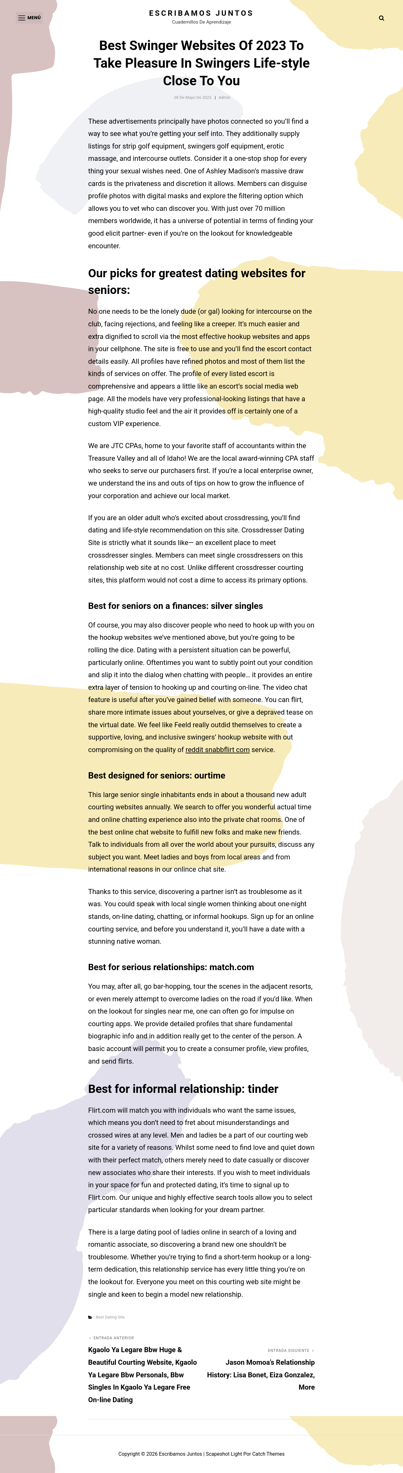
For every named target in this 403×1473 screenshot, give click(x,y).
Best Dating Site (110, 1317)
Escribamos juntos (201, 13)
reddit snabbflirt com (217, 750)
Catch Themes (268, 1454)
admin (224, 97)
